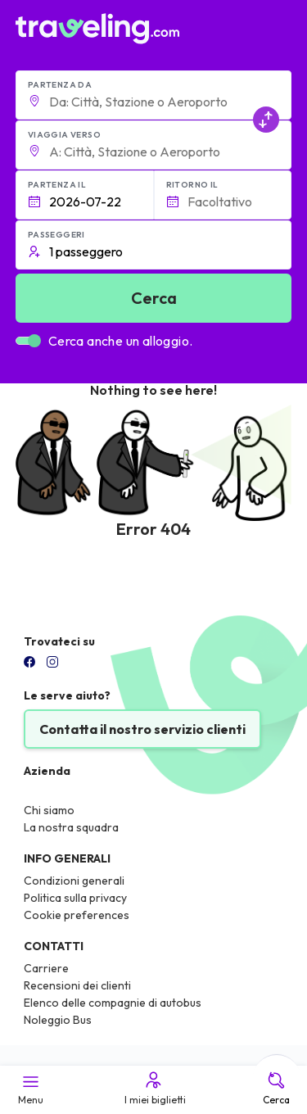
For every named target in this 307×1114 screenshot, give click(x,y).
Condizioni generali (74, 880)
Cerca (276, 1088)
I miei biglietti (154, 1088)
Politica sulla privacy (75, 897)
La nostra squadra (71, 827)
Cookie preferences (76, 915)
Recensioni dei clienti (77, 985)
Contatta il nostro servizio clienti (142, 729)
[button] (154, 95)
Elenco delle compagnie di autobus (112, 1002)
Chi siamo (49, 810)
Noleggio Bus (58, 1019)
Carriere (46, 968)
